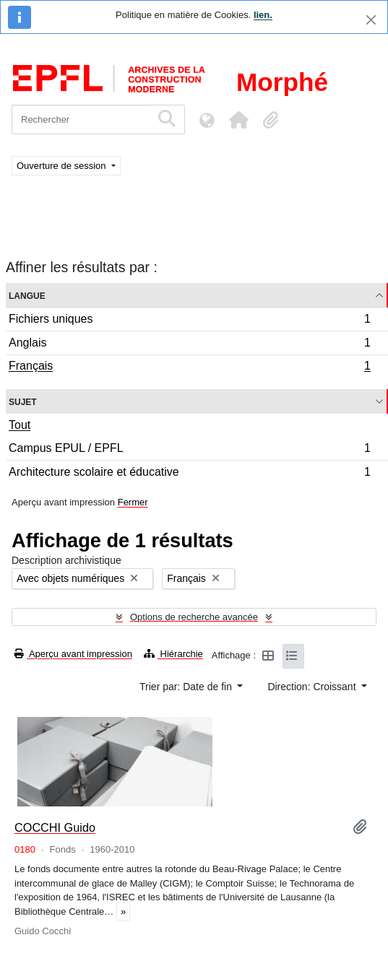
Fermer (133, 502)
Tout (19, 425)
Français (189, 367)
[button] (238, 119)
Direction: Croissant (312, 686)
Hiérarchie (173, 653)
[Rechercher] (81, 119)
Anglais (189, 344)
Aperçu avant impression (73, 653)
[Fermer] (371, 20)
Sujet (23, 401)
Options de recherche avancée (194, 617)
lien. (263, 14)
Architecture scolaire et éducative (189, 474)
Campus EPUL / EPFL (189, 450)
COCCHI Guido (54, 827)
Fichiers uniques (189, 320)
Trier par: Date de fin (187, 686)
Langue (27, 295)
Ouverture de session (62, 165)
